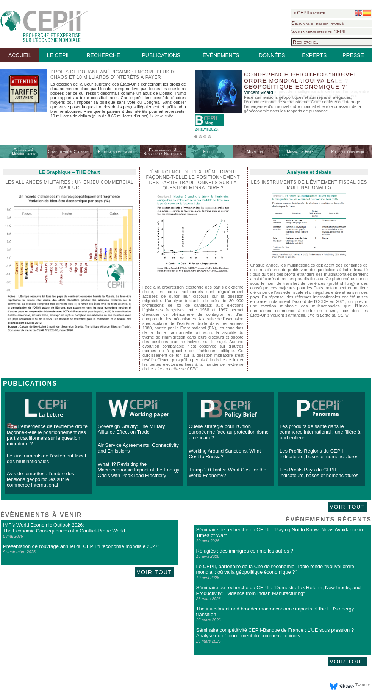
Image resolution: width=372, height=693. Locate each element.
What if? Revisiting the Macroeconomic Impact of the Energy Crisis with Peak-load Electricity (138, 469)
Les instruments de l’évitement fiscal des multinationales (309, 184)
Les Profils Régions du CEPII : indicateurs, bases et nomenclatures (319, 453)
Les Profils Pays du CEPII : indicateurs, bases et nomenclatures (319, 472)
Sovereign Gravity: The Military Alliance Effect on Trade (131, 429)
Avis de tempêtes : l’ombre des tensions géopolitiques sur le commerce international (40, 479)
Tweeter (362, 684)
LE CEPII (58, 55)
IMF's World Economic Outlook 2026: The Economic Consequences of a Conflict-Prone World (64, 528)
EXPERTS (314, 55)
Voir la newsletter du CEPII (318, 31)
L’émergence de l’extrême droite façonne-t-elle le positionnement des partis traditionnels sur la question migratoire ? (47, 434)
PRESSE (353, 55)
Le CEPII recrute (308, 13)
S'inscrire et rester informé (317, 23)
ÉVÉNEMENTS (221, 55)
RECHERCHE (103, 55)
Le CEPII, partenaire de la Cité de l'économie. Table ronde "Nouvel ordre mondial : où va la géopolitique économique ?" (275, 569)
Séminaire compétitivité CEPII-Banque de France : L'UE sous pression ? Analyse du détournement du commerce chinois (275, 632)
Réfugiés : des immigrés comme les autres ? (244, 551)
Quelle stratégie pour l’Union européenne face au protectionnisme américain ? (229, 431)
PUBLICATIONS (161, 55)
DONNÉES (272, 55)
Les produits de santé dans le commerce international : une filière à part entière (320, 431)
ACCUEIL (19, 55)
